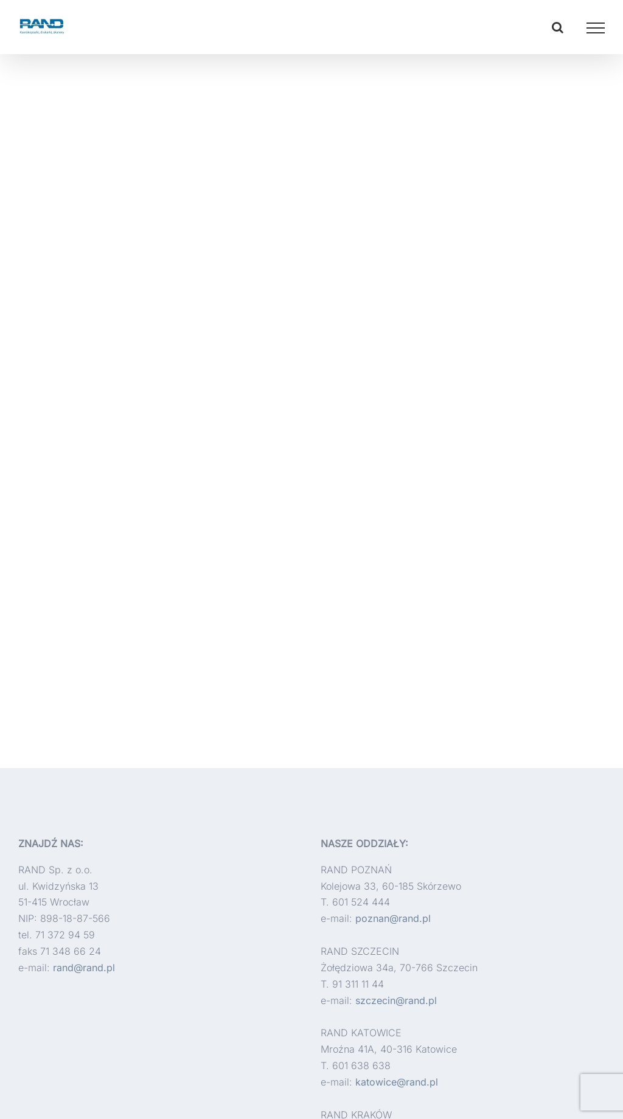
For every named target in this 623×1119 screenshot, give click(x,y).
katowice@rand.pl (396, 1082)
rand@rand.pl (84, 967)
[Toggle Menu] (596, 28)
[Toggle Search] (557, 27)
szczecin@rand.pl (396, 1000)
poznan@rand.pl (393, 918)
